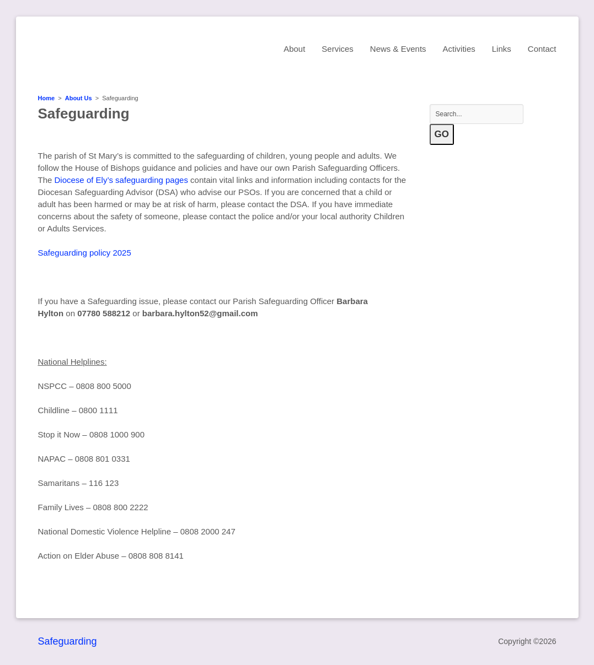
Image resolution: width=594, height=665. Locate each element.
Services (338, 48)
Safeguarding (67, 641)
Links (501, 48)
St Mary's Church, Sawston (134, 48)
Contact (542, 48)
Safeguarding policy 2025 (84, 252)
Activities (459, 48)
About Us (78, 98)
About (294, 48)
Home (46, 98)
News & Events (398, 48)
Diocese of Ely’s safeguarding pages (121, 180)
